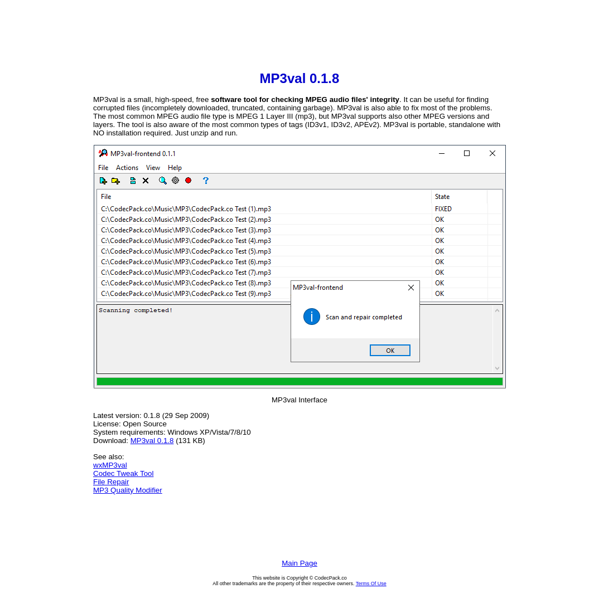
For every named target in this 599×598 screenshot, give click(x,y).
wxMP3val (110, 465)
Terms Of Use (371, 583)
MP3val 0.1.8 (152, 440)
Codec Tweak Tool (123, 473)
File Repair (111, 482)
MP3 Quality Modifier (127, 490)
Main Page (299, 563)
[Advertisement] (299, 37)
